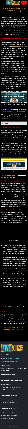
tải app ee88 (6, 413)
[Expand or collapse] (25, 123)
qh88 (4, 384)
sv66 (4, 400)
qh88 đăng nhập (7, 387)
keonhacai (5, 402)
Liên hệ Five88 (11, 175)
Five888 (16, 31)
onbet (7, 109)
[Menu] (2, 2)
